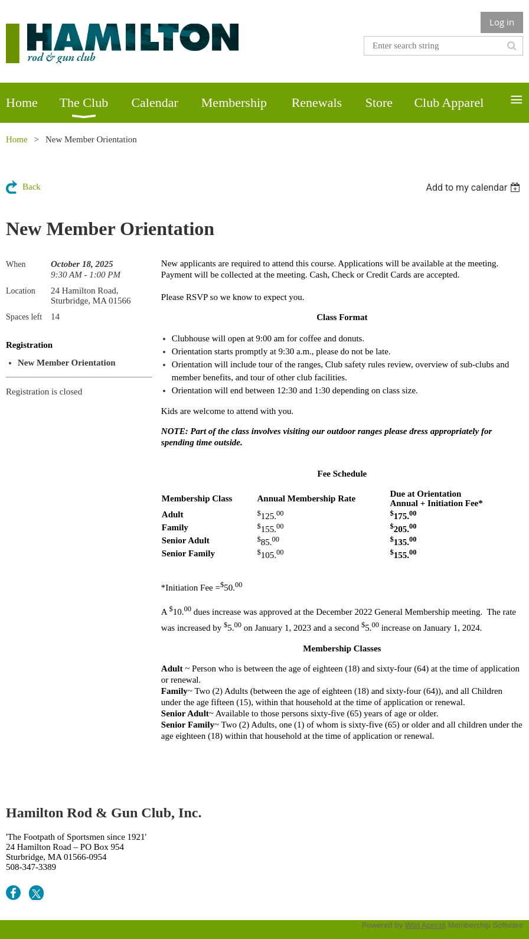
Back (31, 186)
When (15, 264)
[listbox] (474, 187)
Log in (501, 22)
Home (17, 139)
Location (20, 290)
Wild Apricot (425, 925)
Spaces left (24, 316)
